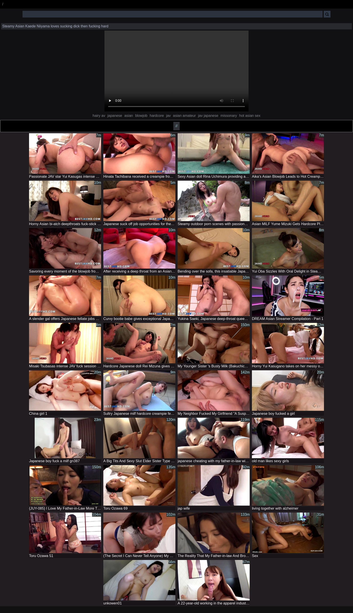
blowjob (141, 116)
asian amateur (184, 116)
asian (128, 116)
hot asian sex (249, 116)
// (177, 126)
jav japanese (208, 116)
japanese (114, 116)
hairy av (99, 116)
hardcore (157, 116)
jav (168, 116)
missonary (229, 116)
